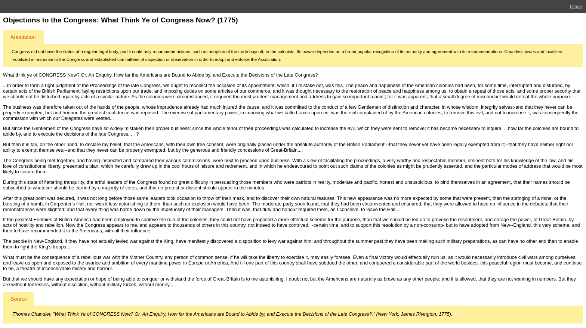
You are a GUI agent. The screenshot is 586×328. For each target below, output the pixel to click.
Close (576, 6)
